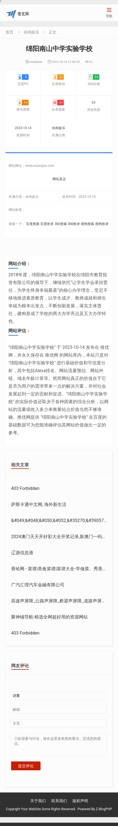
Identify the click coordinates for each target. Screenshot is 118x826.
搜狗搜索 (87, 224)
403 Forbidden (25, 488)
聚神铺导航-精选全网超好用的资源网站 (49, 617)
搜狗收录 (102, 224)
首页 (9, 32)
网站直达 (59, 179)
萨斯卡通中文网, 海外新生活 (38, 504)
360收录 (74, 224)
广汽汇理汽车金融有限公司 (37, 584)
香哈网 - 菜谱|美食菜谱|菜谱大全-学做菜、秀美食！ (61, 568)
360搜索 (61, 224)
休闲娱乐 (31, 32)
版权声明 (80, 804)
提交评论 (26, 769)
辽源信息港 (22, 552)
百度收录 (47, 224)
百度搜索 (32, 224)
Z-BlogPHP (104, 812)
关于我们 (38, 804)
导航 (109, 12)
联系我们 (59, 804)
